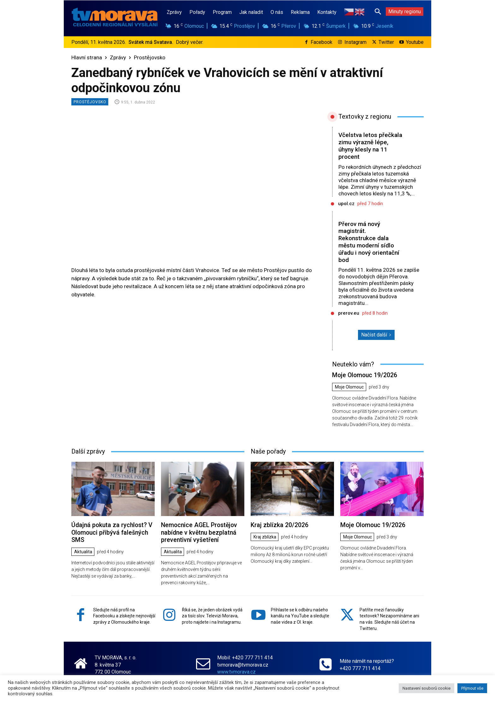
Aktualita (83, 550)
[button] (377, 11)
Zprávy (118, 57)
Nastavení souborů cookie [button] (426, 688)
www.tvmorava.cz (236, 670)
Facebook (321, 42)
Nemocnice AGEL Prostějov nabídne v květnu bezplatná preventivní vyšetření (198, 532)
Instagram (355, 42)
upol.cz (346, 203)
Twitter (386, 42)
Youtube (415, 42)
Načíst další (376, 335)
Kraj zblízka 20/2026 (279, 524)
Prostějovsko (149, 57)
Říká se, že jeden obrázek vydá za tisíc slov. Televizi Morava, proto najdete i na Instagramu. (212, 614)
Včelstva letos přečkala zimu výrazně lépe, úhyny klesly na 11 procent (370, 145)
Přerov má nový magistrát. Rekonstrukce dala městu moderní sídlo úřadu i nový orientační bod (368, 242)
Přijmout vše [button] (472, 688)
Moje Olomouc (349, 386)
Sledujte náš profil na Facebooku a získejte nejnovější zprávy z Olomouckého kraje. (124, 614)
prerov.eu (348, 313)
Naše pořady (268, 451)
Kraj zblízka (264, 536)
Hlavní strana (86, 57)
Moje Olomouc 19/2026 (364, 374)
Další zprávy (88, 451)
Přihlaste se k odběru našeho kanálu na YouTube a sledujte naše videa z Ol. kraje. (300, 614)
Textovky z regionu (364, 116)
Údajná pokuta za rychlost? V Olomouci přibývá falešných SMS (110, 532)
